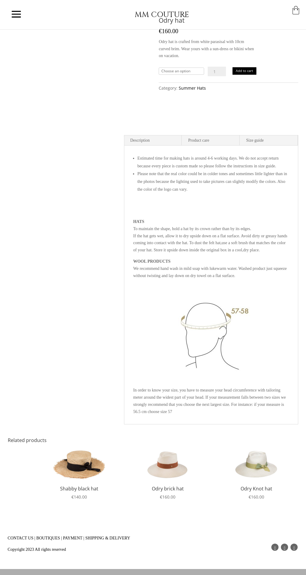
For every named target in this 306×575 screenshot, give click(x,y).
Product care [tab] (198, 140)
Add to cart (244, 70)
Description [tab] (140, 140)
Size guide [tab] (255, 140)
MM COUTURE (162, 14)
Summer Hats (192, 88)
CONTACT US (20, 538)
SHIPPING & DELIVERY (107, 538)
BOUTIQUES (48, 538)
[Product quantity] (217, 71)
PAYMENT (72, 538)
